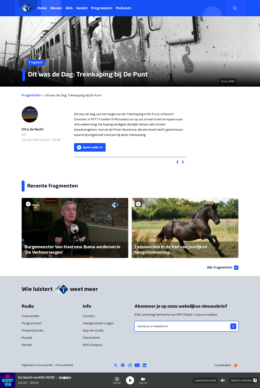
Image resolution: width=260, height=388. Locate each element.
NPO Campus (92, 345)
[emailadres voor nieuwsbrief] (186, 326)
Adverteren (91, 337)
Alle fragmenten (222, 267)
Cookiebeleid (222, 365)
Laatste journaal (205, 380)
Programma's (101, 8)
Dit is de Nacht (33, 129)
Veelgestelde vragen (98, 323)
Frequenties (30, 316)
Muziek (27, 337)
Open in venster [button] (244, 380)
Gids (69, 8)
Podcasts (123, 8)
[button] (117, 380)
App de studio (93, 330)
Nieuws (56, 8)
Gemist (82, 8)
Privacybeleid (64, 365)
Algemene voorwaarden (37, 365)
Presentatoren (33, 330)
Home (42, 8)
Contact (89, 316)
